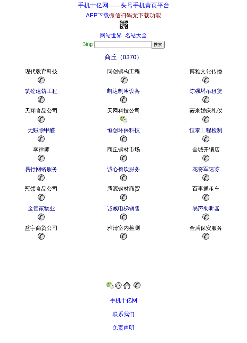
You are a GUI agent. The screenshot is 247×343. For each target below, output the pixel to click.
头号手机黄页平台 (145, 5)
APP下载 (123, 15)
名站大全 (136, 35)
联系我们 (123, 314)
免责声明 (123, 328)
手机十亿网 (93, 5)
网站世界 (111, 35)
